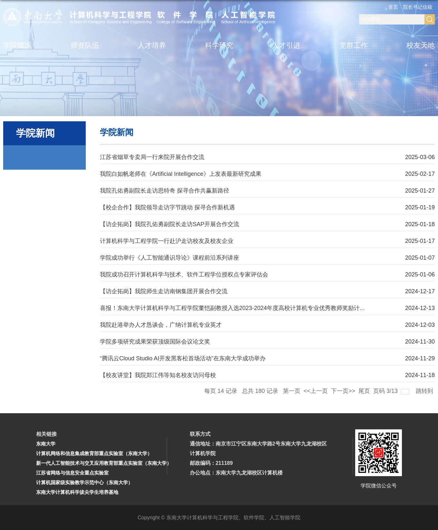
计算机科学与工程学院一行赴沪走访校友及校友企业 (166, 241)
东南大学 (45, 443)
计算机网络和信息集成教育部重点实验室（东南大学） (94, 453)
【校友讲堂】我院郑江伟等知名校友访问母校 (158, 375)
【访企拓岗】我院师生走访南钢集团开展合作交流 (164, 291)
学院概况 (17, 45)
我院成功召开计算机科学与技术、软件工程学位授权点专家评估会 (184, 274)
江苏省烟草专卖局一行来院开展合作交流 (152, 157)
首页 (393, 7)
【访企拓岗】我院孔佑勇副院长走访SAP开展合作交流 (169, 224)
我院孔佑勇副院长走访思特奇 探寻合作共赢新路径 (164, 190)
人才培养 (152, 45)
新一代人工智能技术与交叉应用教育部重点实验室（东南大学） (103, 463)
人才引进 (286, 45)
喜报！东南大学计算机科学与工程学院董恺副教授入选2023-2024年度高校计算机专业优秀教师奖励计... (232, 308)
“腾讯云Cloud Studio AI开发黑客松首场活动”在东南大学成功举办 (183, 358)
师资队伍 (85, 45)
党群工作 (353, 45)
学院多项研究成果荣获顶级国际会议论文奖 (155, 341)
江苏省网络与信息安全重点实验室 (72, 472)
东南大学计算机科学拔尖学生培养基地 (77, 492)
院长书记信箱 (417, 7)
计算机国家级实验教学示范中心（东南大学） (84, 482)
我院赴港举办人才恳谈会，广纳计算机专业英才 (161, 325)
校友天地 (420, 45)
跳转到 (425, 391)
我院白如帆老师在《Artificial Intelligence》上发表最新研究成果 (180, 174)
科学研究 (219, 45)
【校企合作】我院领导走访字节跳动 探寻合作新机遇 (167, 207)
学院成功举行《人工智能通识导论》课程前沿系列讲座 (169, 258)
